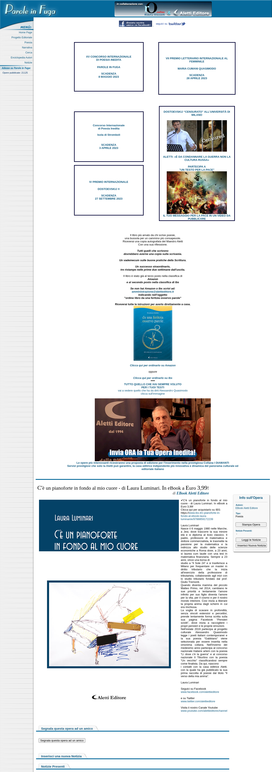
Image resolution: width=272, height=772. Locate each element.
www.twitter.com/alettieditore (198, 701)
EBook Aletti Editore (247, 508)
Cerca (29, 52)
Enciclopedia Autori (22, 57)
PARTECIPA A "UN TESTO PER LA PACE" (196, 168)
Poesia (29, 42)
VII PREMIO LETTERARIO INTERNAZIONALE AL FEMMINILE (197, 60)
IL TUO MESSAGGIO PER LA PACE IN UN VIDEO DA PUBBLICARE (196, 217)
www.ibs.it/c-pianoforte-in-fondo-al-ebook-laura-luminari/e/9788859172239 (200, 516)
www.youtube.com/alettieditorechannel (204, 710)
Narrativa (28, 47)
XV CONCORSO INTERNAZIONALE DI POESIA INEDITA (108, 58)
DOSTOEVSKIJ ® (109, 189)
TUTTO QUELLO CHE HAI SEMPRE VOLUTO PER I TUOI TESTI (153, 386)
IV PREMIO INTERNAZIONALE (108, 181)
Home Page (26, 32)
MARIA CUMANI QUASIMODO (197, 68)
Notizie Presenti (53, 766)
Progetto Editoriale (23, 37)
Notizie (29, 62)
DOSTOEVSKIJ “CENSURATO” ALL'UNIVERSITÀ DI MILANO (197, 113)
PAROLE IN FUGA (108, 67)
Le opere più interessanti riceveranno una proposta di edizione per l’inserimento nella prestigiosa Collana (153, 462)
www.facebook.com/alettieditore (200, 691)
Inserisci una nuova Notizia (61, 756)
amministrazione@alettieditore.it (153, 291)
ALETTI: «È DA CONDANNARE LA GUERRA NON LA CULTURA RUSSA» (196, 158)
